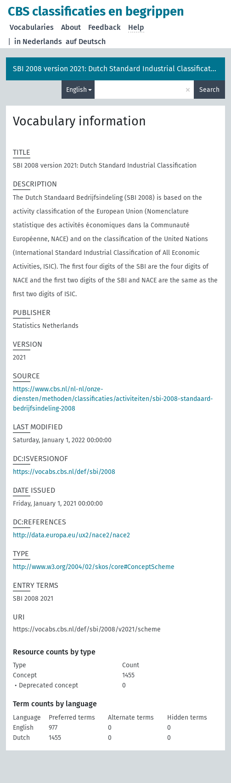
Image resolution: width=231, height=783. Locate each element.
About (71, 27)
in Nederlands (38, 41)
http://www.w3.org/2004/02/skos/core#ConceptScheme (94, 567)
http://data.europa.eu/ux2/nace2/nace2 (71, 535)
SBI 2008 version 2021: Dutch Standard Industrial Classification (117, 68)
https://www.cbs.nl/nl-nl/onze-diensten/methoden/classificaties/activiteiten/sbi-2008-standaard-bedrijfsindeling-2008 (113, 398)
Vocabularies (32, 27)
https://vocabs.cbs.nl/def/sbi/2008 (64, 472)
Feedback (104, 27)
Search (209, 90)
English (76, 90)
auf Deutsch (86, 41)
